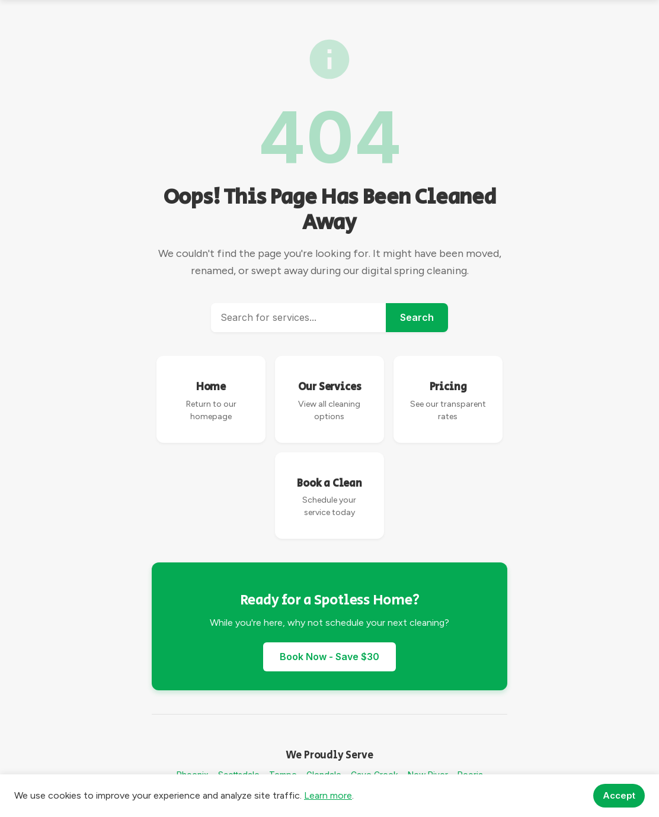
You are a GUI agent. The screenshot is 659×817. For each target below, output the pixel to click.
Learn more (328, 795)
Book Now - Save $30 (329, 656)
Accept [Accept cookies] (619, 795)
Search (417, 317)
